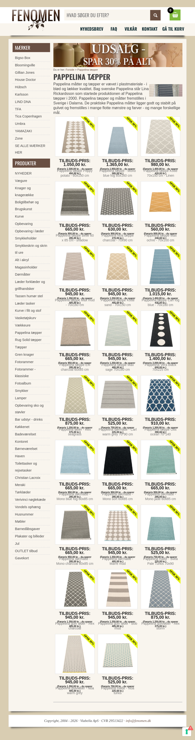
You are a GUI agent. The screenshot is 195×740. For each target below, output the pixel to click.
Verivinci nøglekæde (30, 499)
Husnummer (24, 514)
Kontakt (150, 29)
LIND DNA (23, 102)
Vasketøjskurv (25, 318)
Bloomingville (25, 65)
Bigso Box (22, 58)
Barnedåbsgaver (27, 529)
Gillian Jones (24, 72)
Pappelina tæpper (87, 69)
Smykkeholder (26, 238)
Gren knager (24, 354)
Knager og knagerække (24, 191)
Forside (70, 69)
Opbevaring (23, 224)
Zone (19, 138)
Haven (20, 456)
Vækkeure (23, 325)
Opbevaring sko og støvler (29, 409)
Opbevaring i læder (29, 231)
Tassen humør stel (29, 296)
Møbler (20, 521)
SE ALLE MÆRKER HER (30, 149)
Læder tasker (25, 303)
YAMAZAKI (23, 131)
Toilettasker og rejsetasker (26, 467)
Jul (17, 543)
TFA (18, 109)
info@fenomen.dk (138, 721)
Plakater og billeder (29, 536)
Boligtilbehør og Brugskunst (27, 205)
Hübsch (21, 87)
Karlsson (21, 94)
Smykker (21, 391)
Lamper (21, 398)
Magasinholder (26, 267)
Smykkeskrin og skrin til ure (31, 249)
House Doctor (25, 80)
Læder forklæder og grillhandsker (30, 285)
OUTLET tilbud (26, 551)
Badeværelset (25, 434)
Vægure (21, 181)
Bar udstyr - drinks (29, 419)
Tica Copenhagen (28, 116)
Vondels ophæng (28, 507)
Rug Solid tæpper (28, 340)
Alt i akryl (22, 260)
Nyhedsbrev (91, 29)
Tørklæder (23, 492)
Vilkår (131, 29)
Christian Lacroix (27, 478)
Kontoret (21, 441)
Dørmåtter (22, 274)
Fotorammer (24, 362)
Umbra (20, 124)
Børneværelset (26, 449)
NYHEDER (23, 173)
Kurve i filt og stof (28, 310)
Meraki (20, 485)
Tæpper (21, 347)
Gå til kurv (173, 29)
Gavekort (22, 558)
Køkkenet (22, 427)
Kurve (19, 216)
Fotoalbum (23, 383)
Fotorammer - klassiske (25, 372)
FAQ (114, 29)
